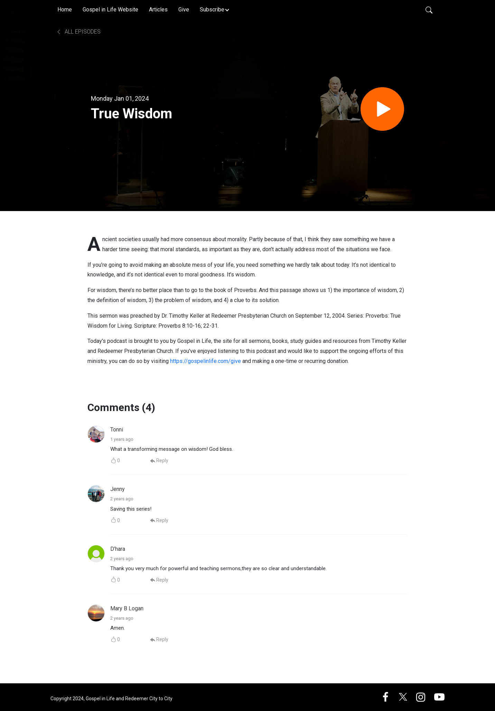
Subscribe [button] (212, 9)
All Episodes (78, 31)
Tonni (116, 429)
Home (64, 9)
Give (183, 9)
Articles (158, 9)
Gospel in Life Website (110, 9)
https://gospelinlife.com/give (205, 361)
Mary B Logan (126, 608)
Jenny (117, 489)
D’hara (117, 549)
